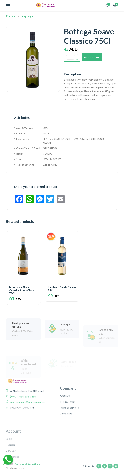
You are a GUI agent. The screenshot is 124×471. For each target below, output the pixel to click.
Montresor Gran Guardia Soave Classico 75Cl (23, 290)
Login (9, 454)
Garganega (27, 16)
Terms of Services (69, 419)
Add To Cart (91, 57)
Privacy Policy (67, 413)
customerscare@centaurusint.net (28, 410)
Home (10, 16)
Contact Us (66, 425)
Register (10, 460)
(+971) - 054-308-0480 (23, 404)
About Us (65, 407)
